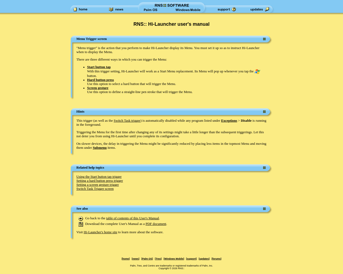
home (125, 258)
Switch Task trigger (127, 121)
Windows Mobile (174, 258)
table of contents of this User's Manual (132, 218)
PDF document (156, 224)
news (136, 258)
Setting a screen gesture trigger (97, 185)
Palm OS (147, 258)
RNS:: (181, 268)
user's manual (193, 24)
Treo (158, 258)
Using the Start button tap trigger (99, 177)
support (191, 258)
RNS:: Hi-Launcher (154, 24)
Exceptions (229, 121)
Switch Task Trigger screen (95, 189)
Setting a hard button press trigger (99, 181)
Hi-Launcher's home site (100, 232)
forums (216, 258)
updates (204, 258)
